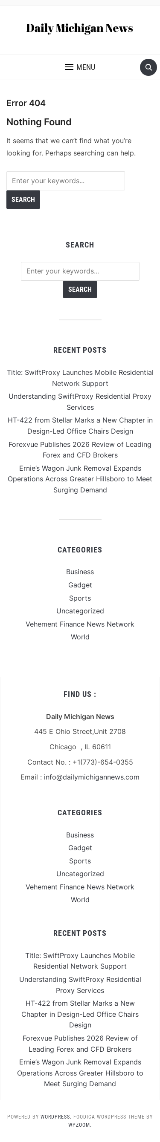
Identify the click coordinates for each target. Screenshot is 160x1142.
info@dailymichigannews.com (92, 777)
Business (80, 571)
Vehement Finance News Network (80, 624)
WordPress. (56, 1117)
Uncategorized (80, 611)
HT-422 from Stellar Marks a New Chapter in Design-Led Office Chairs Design (80, 1014)
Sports (80, 598)
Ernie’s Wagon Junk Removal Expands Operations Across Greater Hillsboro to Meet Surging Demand (80, 479)
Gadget (80, 585)
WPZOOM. (80, 1125)
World (80, 637)
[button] (80, 67)
